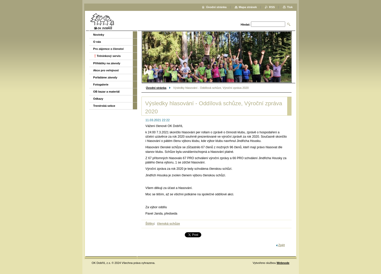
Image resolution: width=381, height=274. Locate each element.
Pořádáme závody (105, 77)
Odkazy (98, 98)
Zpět (281, 245)
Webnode (283, 262)
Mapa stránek (248, 7)
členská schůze (168, 223)
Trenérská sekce (104, 105)
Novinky (98, 34)
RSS (272, 7)
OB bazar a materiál (106, 91)
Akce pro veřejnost (106, 70)
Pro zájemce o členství (108, 48)
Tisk (290, 7)
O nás (97, 41)
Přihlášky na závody (106, 63)
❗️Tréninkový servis (107, 55)
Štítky (150, 223)
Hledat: (245, 24)
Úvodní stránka (156, 87)
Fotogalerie (100, 84)
